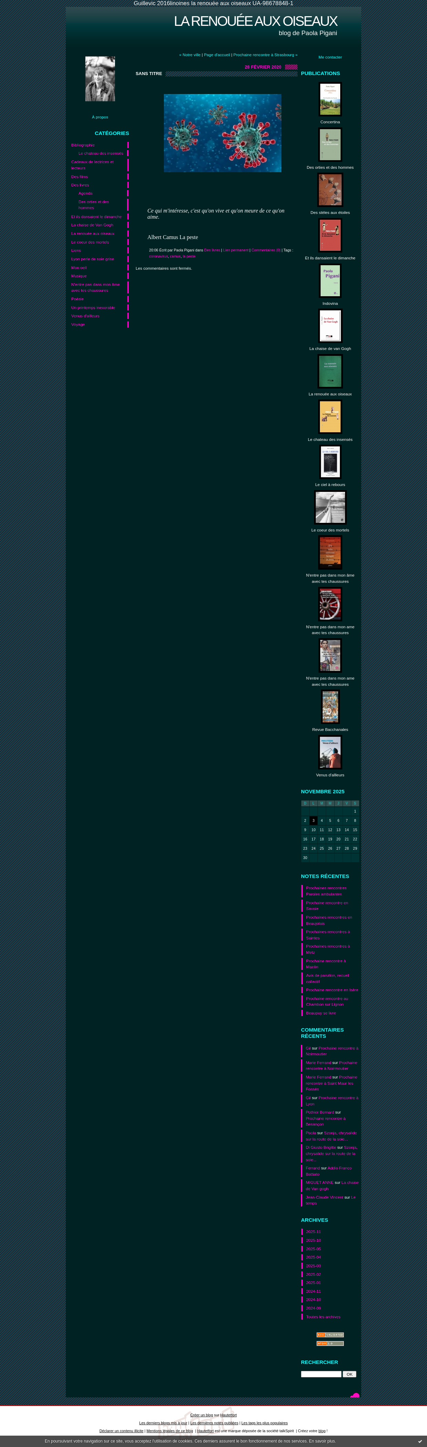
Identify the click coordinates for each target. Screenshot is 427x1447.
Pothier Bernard (320, 1112)
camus (175, 256)
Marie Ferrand (318, 1062)
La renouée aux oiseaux (255, 21)
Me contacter (330, 57)
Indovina (330, 303)
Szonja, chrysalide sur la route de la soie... (331, 1153)
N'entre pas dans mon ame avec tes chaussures (330, 629)
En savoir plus (322, 1441)
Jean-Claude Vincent (324, 1197)
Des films (79, 176)
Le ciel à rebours (330, 484)
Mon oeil (78, 267)
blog (322, 1431)
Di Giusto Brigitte (321, 1147)
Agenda (86, 193)
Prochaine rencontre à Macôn (326, 964)
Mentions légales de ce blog (169, 1431)
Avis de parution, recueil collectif (327, 978)
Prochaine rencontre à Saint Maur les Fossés (331, 1083)
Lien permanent (236, 250)
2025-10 (313, 1240)
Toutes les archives (323, 1316)
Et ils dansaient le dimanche (96, 216)
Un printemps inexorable (93, 307)
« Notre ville (190, 54)
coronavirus (158, 256)
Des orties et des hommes (94, 204)
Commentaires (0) (266, 250)
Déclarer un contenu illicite (122, 1431)
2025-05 (313, 1249)
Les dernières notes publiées (214, 1423)
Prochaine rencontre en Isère (332, 990)
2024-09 (313, 1308)
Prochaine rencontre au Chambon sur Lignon (327, 1001)
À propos (100, 117)
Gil (308, 1048)
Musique (78, 275)
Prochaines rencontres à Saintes (328, 934)
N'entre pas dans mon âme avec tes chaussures (95, 287)
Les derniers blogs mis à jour (163, 1423)
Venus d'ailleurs (85, 315)
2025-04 (313, 1257)
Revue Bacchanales (330, 729)
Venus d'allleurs (330, 775)
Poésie (77, 299)
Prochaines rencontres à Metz (328, 949)
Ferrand (313, 1168)
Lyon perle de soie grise (92, 259)
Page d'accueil (217, 54)
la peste (189, 256)
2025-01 (313, 1282)
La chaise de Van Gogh (92, 225)
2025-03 (313, 1265)
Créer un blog (201, 1415)
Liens (76, 250)
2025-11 (313, 1231)
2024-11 (313, 1291)
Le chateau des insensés (101, 153)
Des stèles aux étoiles (330, 212)
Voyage (78, 324)
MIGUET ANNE (320, 1182)
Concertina (330, 122)
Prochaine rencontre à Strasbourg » (265, 54)
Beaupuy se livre (321, 1013)
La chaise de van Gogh (330, 348)
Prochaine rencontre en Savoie (327, 905)
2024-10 (313, 1299)
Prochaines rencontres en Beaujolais (329, 920)
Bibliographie (83, 145)
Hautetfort (228, 1415)
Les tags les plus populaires (264, 1423)
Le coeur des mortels (90, 242)
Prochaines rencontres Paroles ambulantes (326, 891)
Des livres (80, 185)
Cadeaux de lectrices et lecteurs (92, 164)
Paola (311, 1132)
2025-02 (313, 1274)
